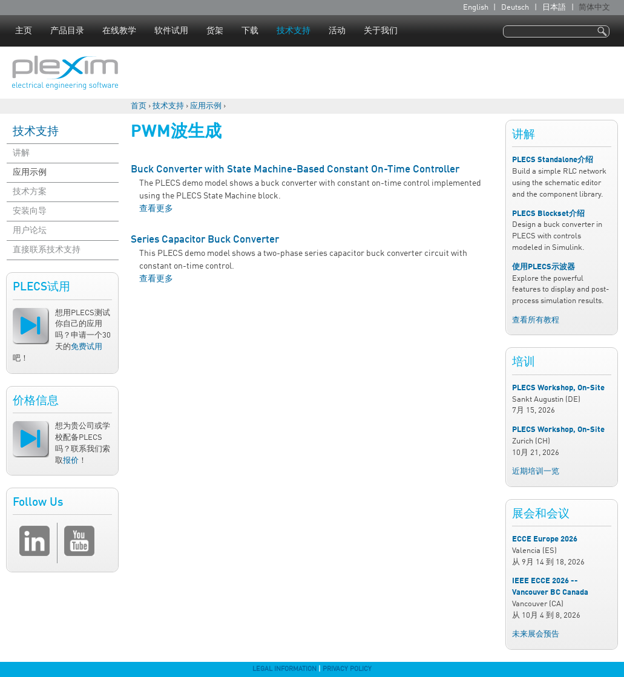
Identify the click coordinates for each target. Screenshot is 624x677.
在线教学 (119, 31)
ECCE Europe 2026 (544, 539)
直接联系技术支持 (46, 250)
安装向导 (30, 211)
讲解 (21, 153)
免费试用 (86, 347)
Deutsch (515, 7)
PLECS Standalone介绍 (552, 160)
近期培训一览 (535, 472)
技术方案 (30, 192)
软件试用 (171, 31)
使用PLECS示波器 (543, 267)
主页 (23, 31)
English (475, 7)
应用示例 (206, 106)
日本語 (554, 7)
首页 (138, 106)
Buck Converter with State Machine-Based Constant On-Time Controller (295, 170)
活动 (337, 31)
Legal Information (284, 669)
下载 (249, 31)
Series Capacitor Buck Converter (205, 240)
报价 (71, 461)
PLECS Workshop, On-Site (558, 388)
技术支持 (293, 31)
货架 (214, 31)
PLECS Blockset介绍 (548, 214)
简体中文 (594, 7)
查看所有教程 (535, 320)
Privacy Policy (347, 669)
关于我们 (381, 31)
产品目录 (67, 31)
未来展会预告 (535, 634)
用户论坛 (30, 230)
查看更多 (156, 208)
